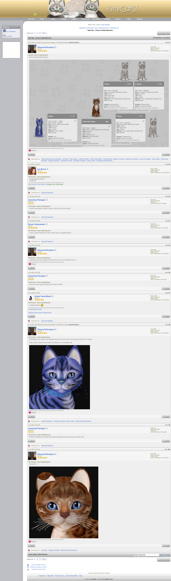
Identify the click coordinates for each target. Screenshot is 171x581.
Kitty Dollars (96, 19)
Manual (139, 19)
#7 (169, 293)
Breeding (113, 28)
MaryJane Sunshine (132, 159)
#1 (169, 42)
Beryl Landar (91, 161)
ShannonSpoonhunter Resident (51, 159)
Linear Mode (166, 37)
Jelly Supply (156, 159)
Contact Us (41, 576)
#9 (169, 425)
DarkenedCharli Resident (104, 161)
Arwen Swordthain (96, 159)
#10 (169, 449)
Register (107, 24)
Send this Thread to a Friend (38, 567)
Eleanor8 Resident (74, 42)
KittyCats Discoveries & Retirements (40, 313)
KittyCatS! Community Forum (88, 28)
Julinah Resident (84, 159)
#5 (169, 245)
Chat (53, 19)
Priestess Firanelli (66, 161)
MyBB (94, 579)
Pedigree (107, 19)
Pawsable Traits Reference (38, 184)
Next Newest (42, 554)
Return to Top (59, 576)
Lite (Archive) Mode (71, 576)
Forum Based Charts (35, 309)
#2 (169, 164)
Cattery (117, 19)
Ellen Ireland (73, 159)
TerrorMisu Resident (79, 161)
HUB (128, 19)
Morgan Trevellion (118, 159)
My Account (85, 19)
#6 (169, 272)
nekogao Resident (54, 161)
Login (102, 24)
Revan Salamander (36, 224)
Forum (64, 19)
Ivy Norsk (65, 159)
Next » (44, 33)
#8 (169, 324)
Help (80, 576)
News (42, 19)
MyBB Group (109, 579)
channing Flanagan (36, 200)
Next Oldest (33, 554)
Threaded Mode (157, 37)
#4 (169, 221)
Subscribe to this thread (38, 569)
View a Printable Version (38, 564)
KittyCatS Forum (104, 28)
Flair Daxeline (107, 159)
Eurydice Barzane (46, 421)
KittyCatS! (50, 576)
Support (74, 19)
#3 (169, 196)
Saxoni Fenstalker (145, 159)
